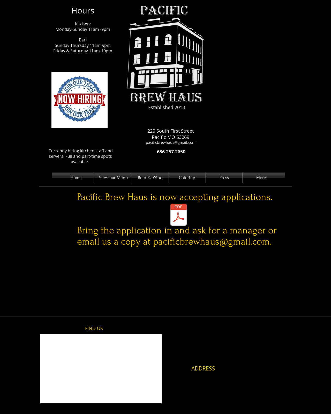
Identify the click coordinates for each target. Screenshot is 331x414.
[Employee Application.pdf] (178, 215)
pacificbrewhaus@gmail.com (170, 142)
